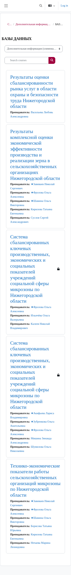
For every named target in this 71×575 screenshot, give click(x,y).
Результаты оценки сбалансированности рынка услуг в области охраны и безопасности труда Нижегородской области (34, 91)
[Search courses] (27, 60)
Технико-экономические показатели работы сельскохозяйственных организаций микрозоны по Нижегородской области (35, 480)
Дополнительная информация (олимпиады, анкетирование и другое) (33, 24)
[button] (40, 5)
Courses (10, 24)
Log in (64, 5)
